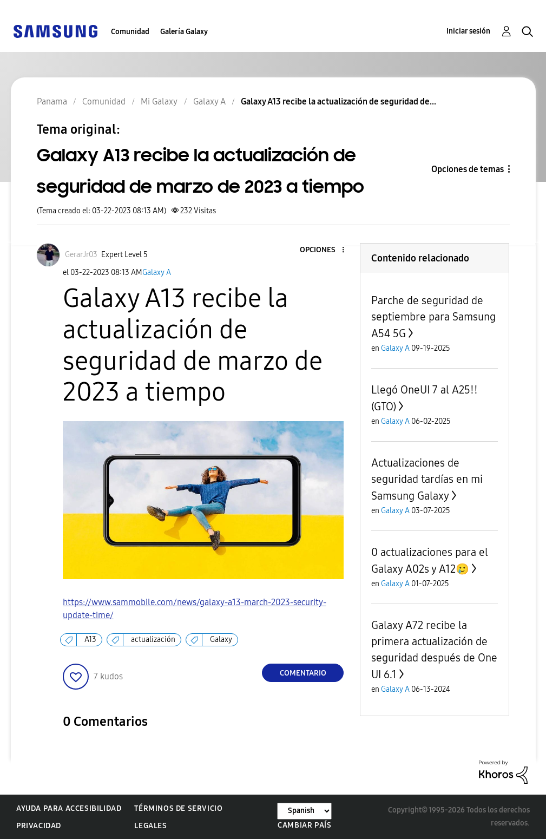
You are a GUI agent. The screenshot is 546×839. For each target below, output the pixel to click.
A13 (90, 639)
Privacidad (38, 825)
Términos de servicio (178, 808)
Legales (150, 825)
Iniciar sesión (468, 31)
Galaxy (221, 639)
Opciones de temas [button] (467, 169)
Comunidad (130, 31)
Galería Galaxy (184, 31)
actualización (153, 639)
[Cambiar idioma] (304, 811)
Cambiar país (304, 825)
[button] (325, 250)
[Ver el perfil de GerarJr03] (81, 254)
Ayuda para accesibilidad (68, 808)
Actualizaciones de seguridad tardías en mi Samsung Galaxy (427, 479)
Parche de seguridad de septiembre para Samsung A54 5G (433, 317)
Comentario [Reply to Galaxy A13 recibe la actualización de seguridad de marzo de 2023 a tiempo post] (303, 673)
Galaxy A (156, 272)
